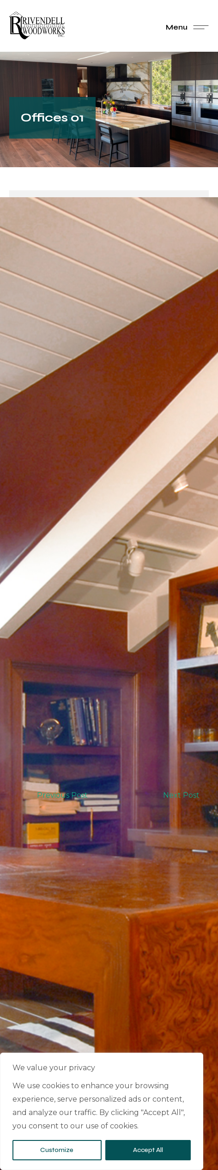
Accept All (148, 1150)
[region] (101, 1111)
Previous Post (62, 795)
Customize (56, 1150)
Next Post (181, 795)
